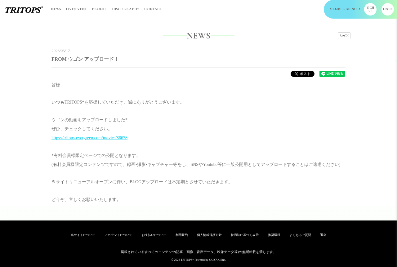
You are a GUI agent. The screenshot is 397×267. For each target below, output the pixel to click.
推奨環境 (274, 235)
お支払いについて (154, 235)
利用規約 (182, 235)
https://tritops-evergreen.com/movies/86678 (89, 138)
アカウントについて (118, 235)
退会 (323, 235)
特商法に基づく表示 (245, 235)
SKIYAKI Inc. (217, 259)
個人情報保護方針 (209, 235)
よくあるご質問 (300, 235)
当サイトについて (83, 235)
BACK (344, 35)
